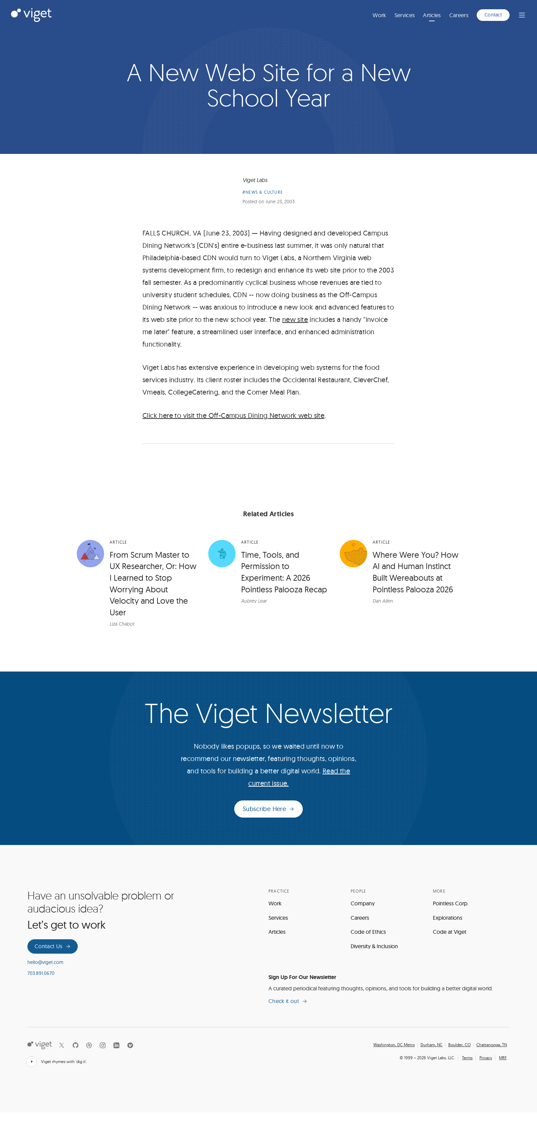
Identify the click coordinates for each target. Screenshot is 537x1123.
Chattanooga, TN (491, 1055)
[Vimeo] (130, 1056)
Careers (459, 15)
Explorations (447, 928)
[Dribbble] (89, 1056)
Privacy (485, 1068)
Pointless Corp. (451, 913)
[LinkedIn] (116, 1056)
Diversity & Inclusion (374, 956)
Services (405, 15)
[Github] (75, 1056)
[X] (62, 1056)
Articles (432, 15)
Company (363, 913)
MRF (503, 1068)
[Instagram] (103, 1056)
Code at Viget (449, 942)
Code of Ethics (368, 942)
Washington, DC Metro (394, 1055)
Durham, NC (431, 1055)
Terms (467, 1068)
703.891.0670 (40, 984)
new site (295, 330)
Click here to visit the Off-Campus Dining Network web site (233, 426)
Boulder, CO (459, 1055)
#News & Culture (262, 202)
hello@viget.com (45, 973)
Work (379, 15)
